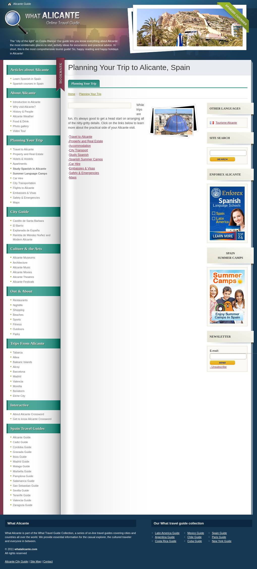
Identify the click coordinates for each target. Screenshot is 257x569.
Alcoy (16, 366)
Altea (16, 357)
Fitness (17, 324)
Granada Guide (22, 451)
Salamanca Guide (24, 480)
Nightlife (18, 305)
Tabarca (17, 352)
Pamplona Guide (23, 476)
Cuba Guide (194, 541)
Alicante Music (22, 267)
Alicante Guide (22, 3)
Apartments (20, 163)
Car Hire (18, 178)
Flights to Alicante (23, 187)
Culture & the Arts (26, 248)
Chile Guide (194, 537)
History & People (23, 111)
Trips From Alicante (27, 343)
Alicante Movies (22, 272)
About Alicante (23, 93)
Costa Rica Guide (166, 541)
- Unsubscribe (218, 366)
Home (71, 93)
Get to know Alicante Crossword (32, 418)
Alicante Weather (23, 116)
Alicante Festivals (23, 281)
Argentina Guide (165, 537)
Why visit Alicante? (24, 106)
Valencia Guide (22, 500)
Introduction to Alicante (26, 101)
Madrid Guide (21, 461)
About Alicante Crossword (28, 414)
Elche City (19, 395)
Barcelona (19, 371)
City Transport (78, 150)
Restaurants (20, 300)
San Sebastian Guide (26, 485)
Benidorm (18, 391)
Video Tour (19, 130)
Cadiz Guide (20, 442)
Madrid (17, 376)
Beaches (18, 314)
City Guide (19, 211)
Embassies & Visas (24, 192)
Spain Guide (219, 533)
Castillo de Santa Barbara (28, 220)
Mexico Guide (195, 533)
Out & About (21, 291)
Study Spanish (79, 155)
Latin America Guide (167, 533)
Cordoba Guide (22, 447)
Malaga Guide (21, 466)
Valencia (18, 381)
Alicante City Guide (16, 561)
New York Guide (221, 541)
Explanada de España (26, 230)
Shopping (18, 309)
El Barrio (18, 225)
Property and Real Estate (28, 154)
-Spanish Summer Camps (85, 159)
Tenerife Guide (22, 495)
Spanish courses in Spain (28, 83)
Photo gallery (21, 126)
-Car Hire (74, 164)
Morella (17, 386)
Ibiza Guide (20, 456)
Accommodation (80, 146)
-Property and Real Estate (85, 141)
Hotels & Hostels (23, 158)
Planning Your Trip (26, 140)
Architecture (20, 262)
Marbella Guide (22, 471)
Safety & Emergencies (26, 197)
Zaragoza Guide (22, 505)
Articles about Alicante (29, 69)
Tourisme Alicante (226, 122)
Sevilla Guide (21, 490)
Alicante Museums (24, 257)
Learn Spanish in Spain (27, 78)
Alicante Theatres (23, 276)
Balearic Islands (22, 362)
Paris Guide (219, 537)
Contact (48, 561)
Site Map (35, 561)
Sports (17, 319)
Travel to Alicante (23, 149)
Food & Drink (21, 121)
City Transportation (24, 183)
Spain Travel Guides (27, 428)
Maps (16, 202)
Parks (16, 334)
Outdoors (18, 329)
